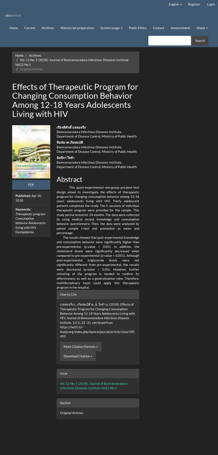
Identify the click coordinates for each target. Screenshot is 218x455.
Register (194, 4)
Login (211, 4)
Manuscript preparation (77, 28)
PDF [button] (31, 185)
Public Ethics (138, 28)
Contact (158, 28)
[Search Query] (169, 40)
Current (29, 28)
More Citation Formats (81, 346)
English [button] (175, 4)
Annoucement (180, 28)
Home (14, 28)
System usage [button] (111, 28)
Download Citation (78, 356)
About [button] (202, 28)
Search (200, 40)
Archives (48, 28)
